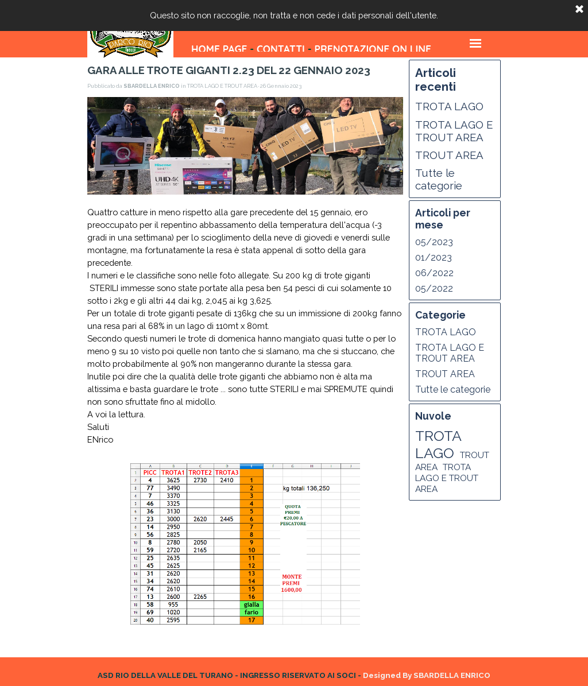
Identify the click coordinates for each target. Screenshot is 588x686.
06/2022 (434, 273)
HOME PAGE (219, 49)
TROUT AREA (449, 155)
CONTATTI (281, 49)
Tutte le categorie (438, 179)
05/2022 (434, 288)
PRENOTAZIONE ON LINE (372, 49)
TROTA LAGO (449, 106)
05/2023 (434, 242)
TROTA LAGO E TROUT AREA (454, 131)
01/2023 (433, 257)
